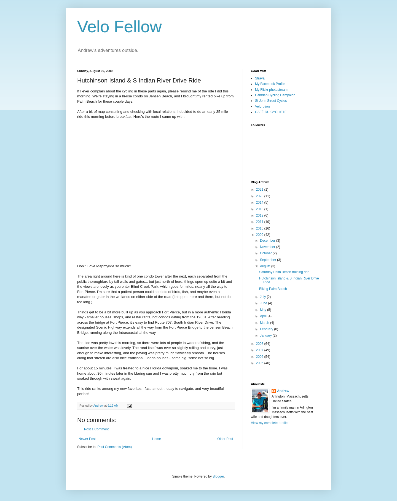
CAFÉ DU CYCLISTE (271, 112)
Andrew (283, 391)
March (265, 323)
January (266, 335)
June (264, 303)
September (268, 260)
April (263, 316)
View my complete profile (269, 423)
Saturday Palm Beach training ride (284, 272)
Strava (260, 78)
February (267, 329)
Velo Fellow (119, 26)
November (268, 247)
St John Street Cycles (271, 101)
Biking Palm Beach (273, 289)
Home (156, 439)
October (266, 253)
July (263, 297)
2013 (260, 209)
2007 (260, 350)
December (268, 240)
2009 (260, 235)
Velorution (262, 106)
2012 (260, 215)
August (265, 266)
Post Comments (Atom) (114, 447)
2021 (260, 189)
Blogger (218, 476)
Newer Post (87, 439)
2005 (260, 363)
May (263, 310)
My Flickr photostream (271, 90)
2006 (260, 357)
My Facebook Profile (270, 84)
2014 (260, 202)
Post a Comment (96, 429)
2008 (260, 344)
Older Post (225, 439)
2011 (260, 222)
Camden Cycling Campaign (275, 95)
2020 (260, 196)
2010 (260, 228)
